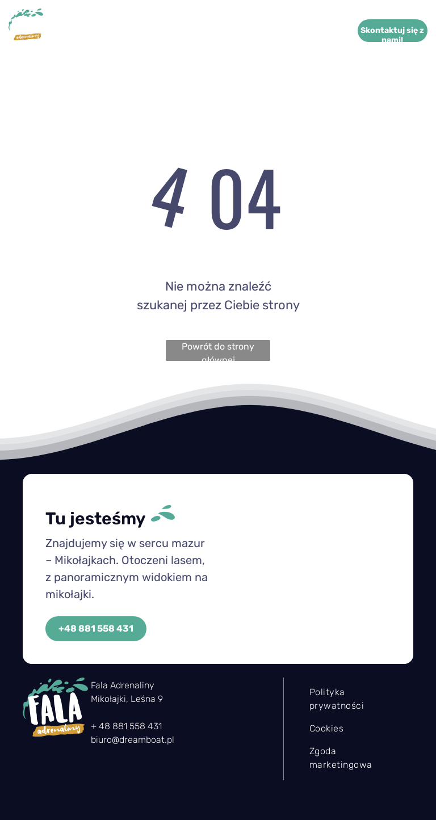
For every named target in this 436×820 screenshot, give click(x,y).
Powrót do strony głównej (218, 351)
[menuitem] (168, 31)
